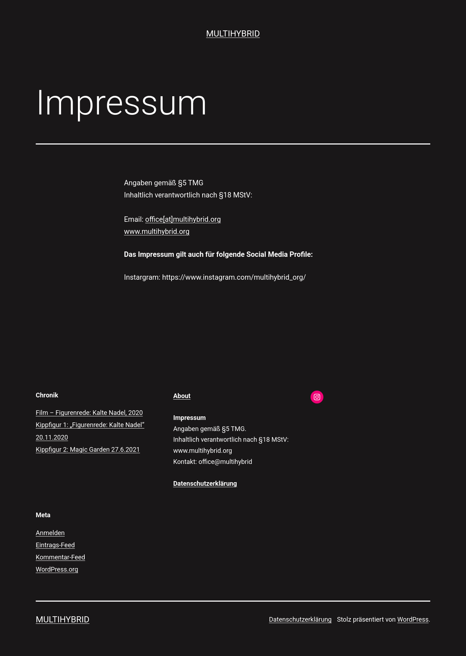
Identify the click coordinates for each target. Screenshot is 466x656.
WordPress (412, 619)
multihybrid (233, 34)
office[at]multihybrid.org (183, 219)
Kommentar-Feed (60, 557)
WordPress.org (57, 569)
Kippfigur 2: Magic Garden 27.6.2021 (88, 449)
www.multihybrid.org (156, 231)
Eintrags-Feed (55, 545)
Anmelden (50, 533)
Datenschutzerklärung (300, 619)
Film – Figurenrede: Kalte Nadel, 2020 (89, 412)
